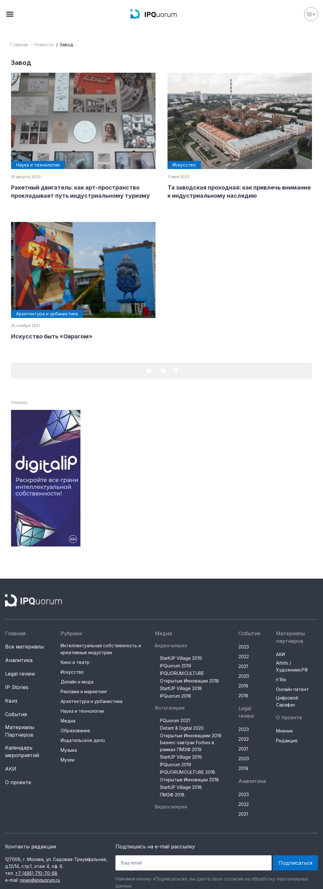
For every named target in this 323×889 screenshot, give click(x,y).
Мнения (284, 730)
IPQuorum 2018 (175, 696)
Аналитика (18, 660)
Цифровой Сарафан (287, 701)
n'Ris (281, 679)
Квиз (11, 701)
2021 (243, 666)
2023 (243, 646)
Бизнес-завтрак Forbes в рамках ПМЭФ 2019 (187, 746)
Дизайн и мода (77, 681)
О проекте (18, 782)
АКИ (10, 769)
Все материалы (24, 646)
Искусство (72, 672)
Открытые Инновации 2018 (189, 680)
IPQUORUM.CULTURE (182, 673)
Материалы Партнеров (19, 731)
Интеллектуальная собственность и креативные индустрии (101, 649)
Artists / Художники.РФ (292, 666)
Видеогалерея (171, 645)
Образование (75, 730)
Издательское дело (83, 740)
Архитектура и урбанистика (91, 701)
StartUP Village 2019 (181, 658)
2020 (243, 676)
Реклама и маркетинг (84, 691)
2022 (243, 656)
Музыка (69, 750)
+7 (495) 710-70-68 (36, 873)
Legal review (20, 674)
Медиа (68, 720)
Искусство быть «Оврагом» (51, 336)
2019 (243, 685)
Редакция (286, 740)
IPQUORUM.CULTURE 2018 (187, 772)
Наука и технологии (82, 711)
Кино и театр (75, 662)
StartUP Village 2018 (181, 688)
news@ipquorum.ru (40, 880)
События (16, 714)
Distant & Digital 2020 (182, 728)
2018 (243, 695)
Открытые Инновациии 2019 (190, 735)
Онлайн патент (292, 689)
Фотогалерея (170, 708)
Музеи (67, 759)
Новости (43, 44)
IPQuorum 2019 (175, 665)
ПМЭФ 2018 (172, 794)
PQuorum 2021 (175, 720)
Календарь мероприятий (22, 751)
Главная (19, 44)
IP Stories (16, 687)
